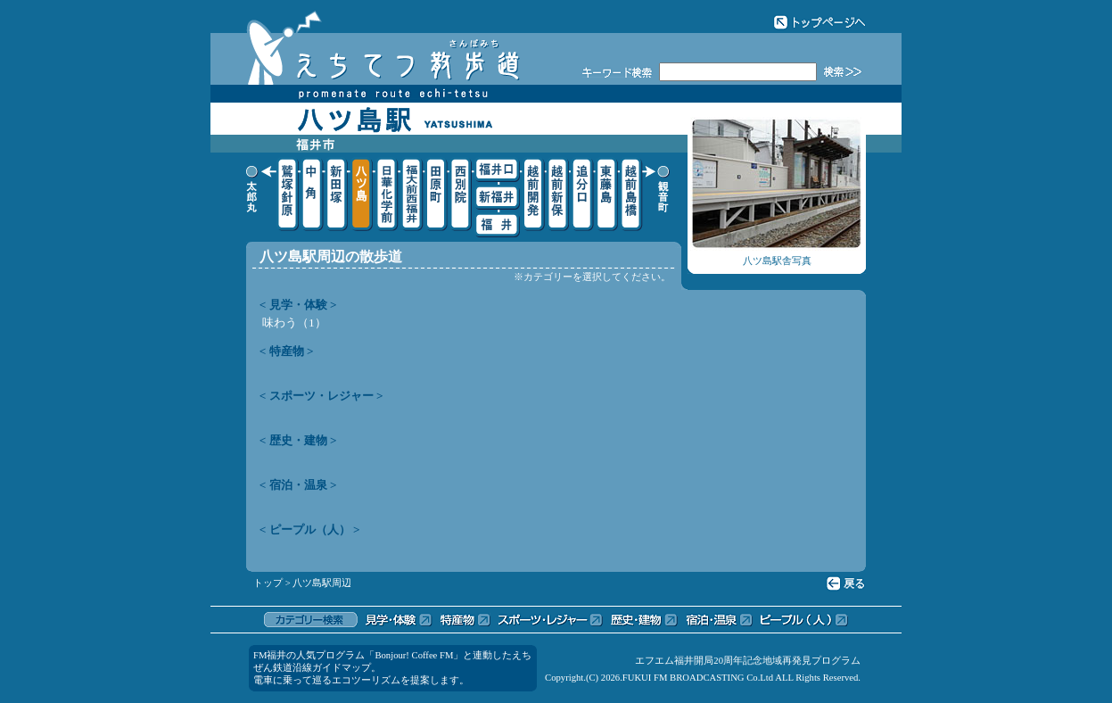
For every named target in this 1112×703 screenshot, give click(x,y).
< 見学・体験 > (298, 304)
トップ (268, 583)
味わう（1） (294, 322)
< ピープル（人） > (309, 529)
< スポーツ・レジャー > (321, 395)
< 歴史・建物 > (298, 440)
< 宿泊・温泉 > (298, 485)
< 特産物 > (286, 351)
